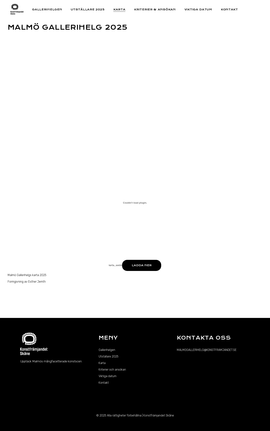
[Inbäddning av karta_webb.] (135, 202)
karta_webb (115, 265)
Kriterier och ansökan (112, 369)
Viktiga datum (107, 376)
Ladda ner (142, 265)
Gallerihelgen (107, 350)
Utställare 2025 (108, 356)
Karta (102, 363)
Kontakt (104, 382)
